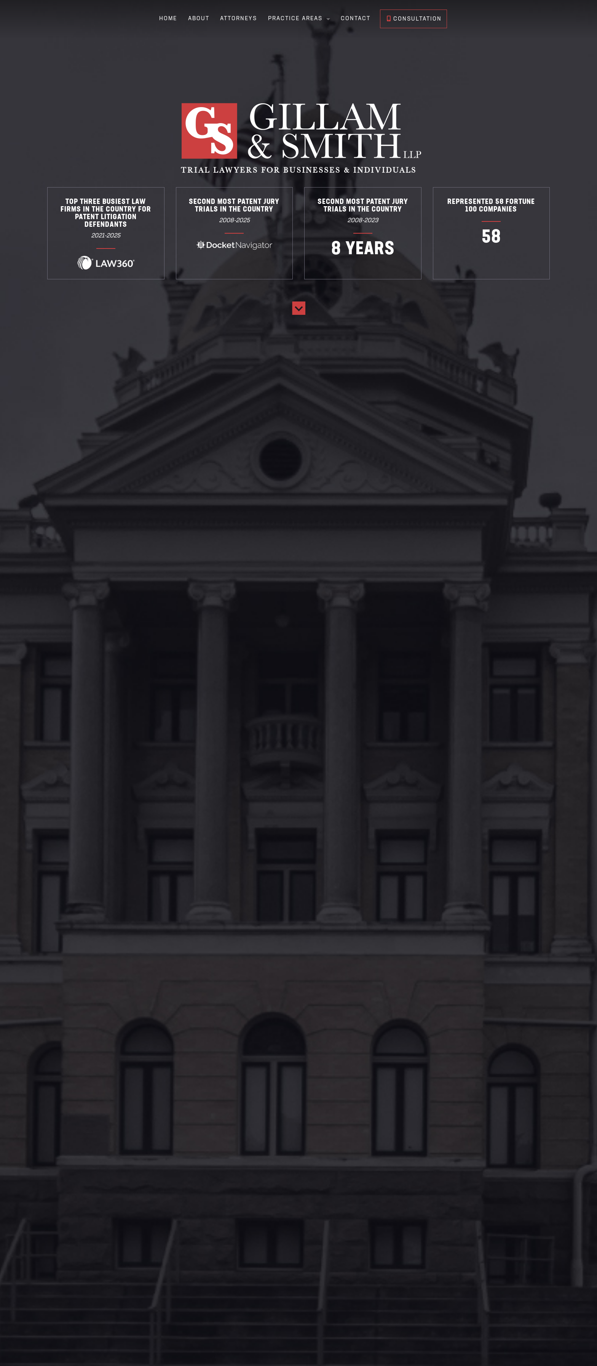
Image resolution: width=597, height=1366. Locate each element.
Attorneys (238, 19)
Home (168, 19)
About (198, 19)
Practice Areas (295, 19)
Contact (355, 19)
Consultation (414, 19)
